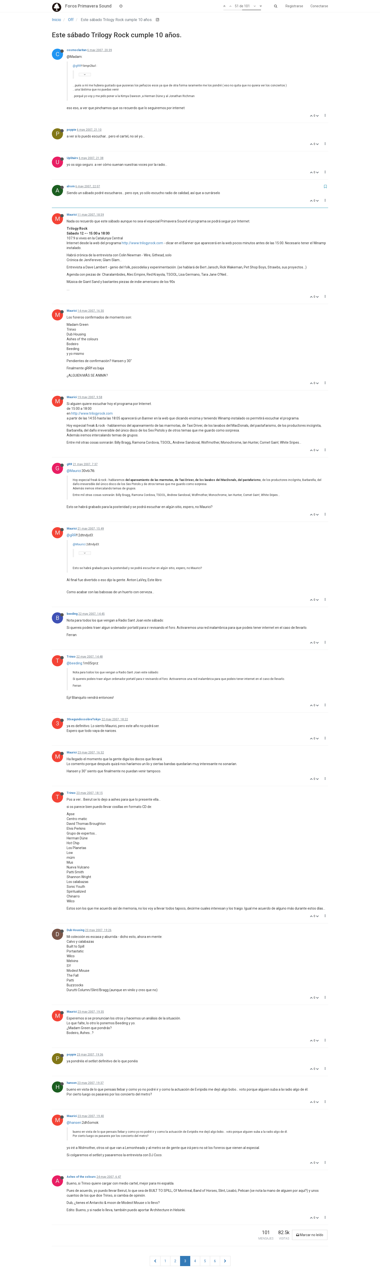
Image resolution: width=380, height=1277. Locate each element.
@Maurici (74, 471)
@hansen (74, 1123)
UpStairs (72, 158)
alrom (71, 186)
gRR (69, 464)
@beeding (74, 663)
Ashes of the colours (81, 1176)
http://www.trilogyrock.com (142, 243)
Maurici (72, 214)
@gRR (77, 66)
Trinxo (71, 656)
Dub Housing (75, 930)
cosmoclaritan (77, 50)
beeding (72, 614)
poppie (71, 129)
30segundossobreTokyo (84, 719)
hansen (72, 1083)
